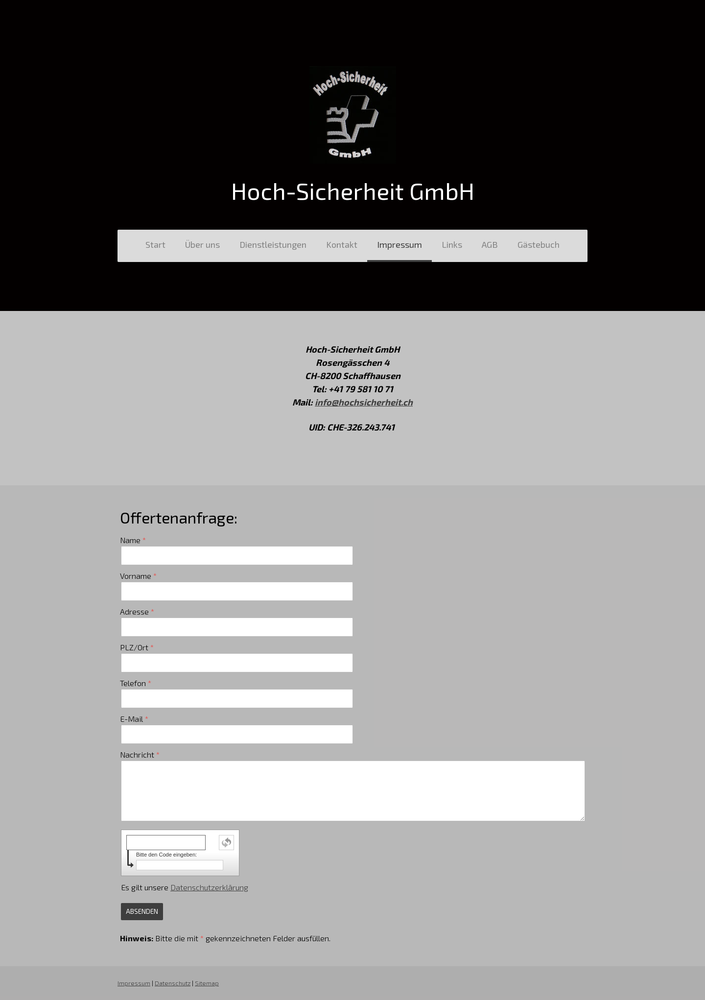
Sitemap (207, 983)
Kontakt (341, 244)
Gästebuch (538, 244)
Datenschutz (172, 983)
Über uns (202, 244)
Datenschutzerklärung (209, 887)
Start (155, 244)
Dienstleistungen (272, 244)
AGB (490, 244)
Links (452, 244)
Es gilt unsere (184, 887)
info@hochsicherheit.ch (364, 402)
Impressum (399, 244)
